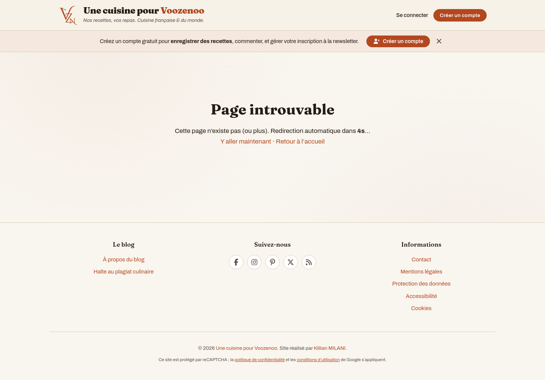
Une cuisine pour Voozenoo (246, 348)
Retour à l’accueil (300, 141)
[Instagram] (254, 262)
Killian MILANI (330, 348)
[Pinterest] (272, 262)
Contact (421, 259)
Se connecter (412, 15)
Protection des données (421, 284)
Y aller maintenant (245, 141)
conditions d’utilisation (318, 359)
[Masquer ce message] (439, 41)
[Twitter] (290, 262)
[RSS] (309, 262)
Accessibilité (421, 296)
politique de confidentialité (260, 359)
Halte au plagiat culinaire (123, 272)
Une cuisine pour (143, 10)
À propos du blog (124, 259)
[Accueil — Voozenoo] (68, 15)
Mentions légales (421, 272)
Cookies (421, 308)
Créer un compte (460, 15)
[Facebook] (236, 262)
